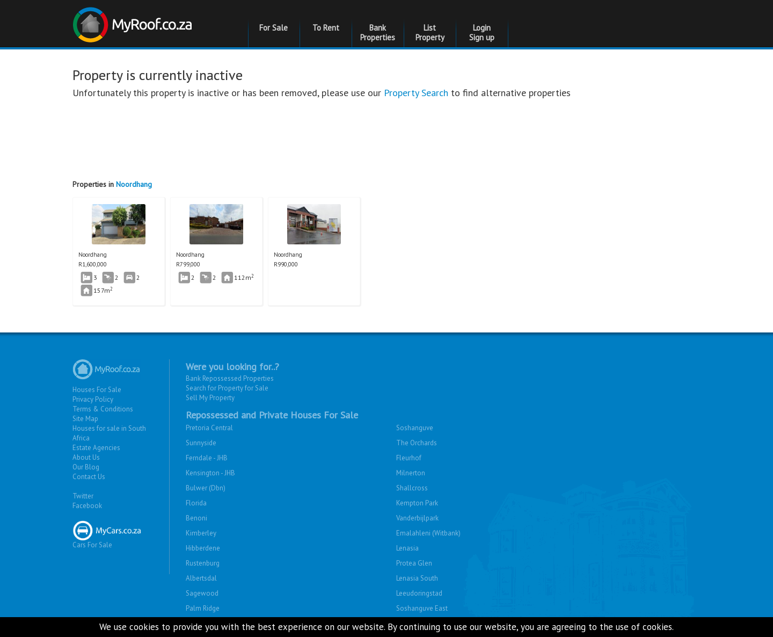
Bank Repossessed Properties (230, 378)
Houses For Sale (96, 389)
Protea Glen (414, 563)
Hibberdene (203, 548)
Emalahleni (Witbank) (428, 533)
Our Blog (85, 467)
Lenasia (407, 548)
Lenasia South (417, 578)
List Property (429, 32)
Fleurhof (408, 457)
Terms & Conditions (102, 409)
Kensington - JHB (210, 472)
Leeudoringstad (419, 593)
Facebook (87, 505)
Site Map (85, 418)
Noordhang (134, 184)
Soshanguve (414, 427)
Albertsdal (201, 578)
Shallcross (412, 488)
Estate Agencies (96, 447)
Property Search (416, 92)
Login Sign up (481, 32)
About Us (86, 457)
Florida (196, 503)
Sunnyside (201, 442)
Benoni (196, 518)
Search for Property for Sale (227, 388)
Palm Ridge (203, 608)
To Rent (325, 28)
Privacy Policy (92, 399)
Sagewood (202, 593)
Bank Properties (377, 32)
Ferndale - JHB (207, 457)
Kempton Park (417, 503)
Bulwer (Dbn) (205, 488)
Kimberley (201, 533)
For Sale (273, 28)
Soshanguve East (422, 608)
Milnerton (410, 472)
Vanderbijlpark (417, 518)
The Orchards (416, 442)
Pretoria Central (209, 427)
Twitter (82, 496)
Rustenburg (203, 563)
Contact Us (88, 476)
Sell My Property (210, 397)
